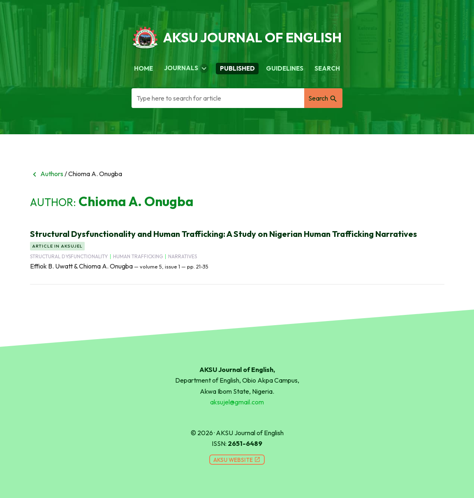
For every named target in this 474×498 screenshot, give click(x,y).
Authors (46, 174)
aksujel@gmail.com (237, 402)
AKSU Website (237, 460)
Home (143, 68)
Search (327, 68)
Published (237, 68)
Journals (186, 68)
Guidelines (284, 68)
